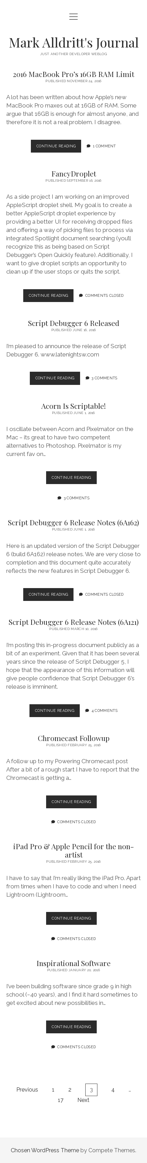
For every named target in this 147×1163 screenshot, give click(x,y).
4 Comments (105, 710)
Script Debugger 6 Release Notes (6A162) (73, 522)
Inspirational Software (73, 963)
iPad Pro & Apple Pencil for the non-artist (73, 850)
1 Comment (104, 146)
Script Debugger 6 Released (73, 323)
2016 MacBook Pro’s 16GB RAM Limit (73, 74)
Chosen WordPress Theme (45, 1150)
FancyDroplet (73, 173)
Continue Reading (58, 148)
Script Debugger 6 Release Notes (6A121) (74, 622)
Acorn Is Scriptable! (73, 406)
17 (60, 1100)
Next (83, 1100)
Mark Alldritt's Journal (74, 42)
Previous (27, 1089)
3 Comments (104, 378)
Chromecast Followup (74, 738)
